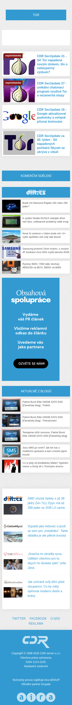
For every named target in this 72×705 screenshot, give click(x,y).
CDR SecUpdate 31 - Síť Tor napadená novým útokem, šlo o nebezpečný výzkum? (52, 64)
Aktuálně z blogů (36, 391)
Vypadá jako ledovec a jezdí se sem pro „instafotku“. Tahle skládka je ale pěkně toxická (48, 531)
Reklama (36, 623)
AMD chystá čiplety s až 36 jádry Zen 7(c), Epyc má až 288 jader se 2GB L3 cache (46, 503)
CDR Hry (36, 192)
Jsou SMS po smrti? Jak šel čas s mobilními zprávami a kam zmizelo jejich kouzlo (44, 451)
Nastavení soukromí (36, 666)
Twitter (19, 618)
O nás (55, 618)
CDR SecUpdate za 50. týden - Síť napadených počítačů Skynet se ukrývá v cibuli (51, 144)
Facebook (38, 618)
